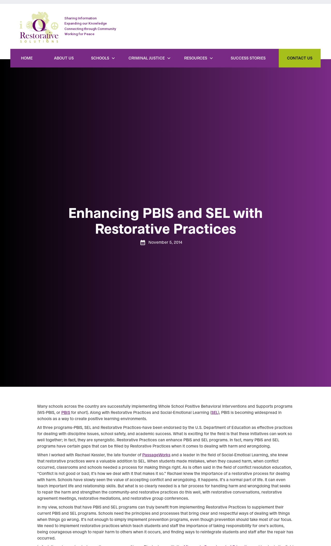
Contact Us (299, 58)
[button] (103, 58)
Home (27, 58)
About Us (64, 58)
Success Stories (248, 58)
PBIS (65, 412)
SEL (214, 412)
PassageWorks (156, 455)
